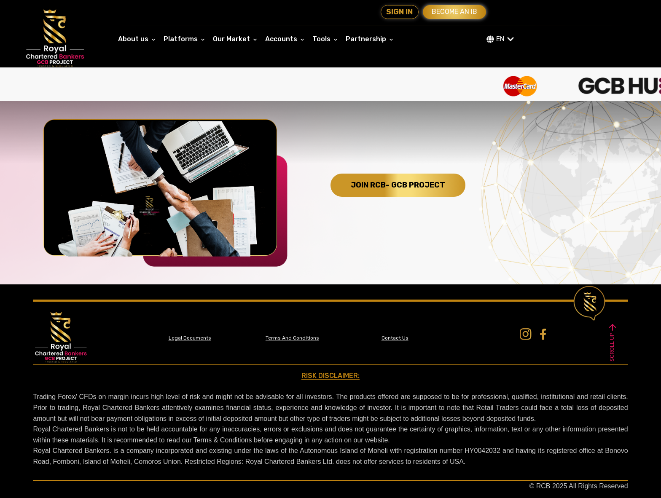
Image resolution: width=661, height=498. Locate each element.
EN (500, 39)
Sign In (399, 11)
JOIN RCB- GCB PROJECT (398, 185)
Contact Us (395, 338)
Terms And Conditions (292, 338)
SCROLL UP (612, 341)
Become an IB (454, 12)
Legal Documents (190, 338)
